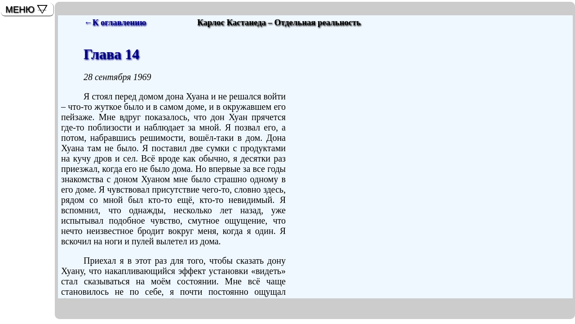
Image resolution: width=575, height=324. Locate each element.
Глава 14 (111, 54)
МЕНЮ (20, 9)
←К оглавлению (115, 22)
